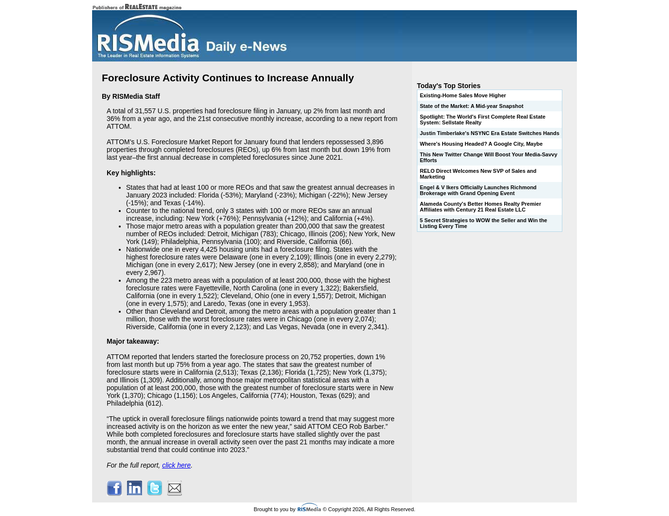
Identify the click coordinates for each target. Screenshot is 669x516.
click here (176, 465)
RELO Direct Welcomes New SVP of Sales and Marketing (478, 174)
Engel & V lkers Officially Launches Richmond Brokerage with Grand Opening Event (478, 190)
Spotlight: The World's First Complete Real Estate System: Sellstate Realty (482, 119)
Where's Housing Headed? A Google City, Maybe (481, 144)
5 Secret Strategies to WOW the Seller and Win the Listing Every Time (483, 223)
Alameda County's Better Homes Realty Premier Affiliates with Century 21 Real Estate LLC (480, 206)
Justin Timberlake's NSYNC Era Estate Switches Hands (489, 133)
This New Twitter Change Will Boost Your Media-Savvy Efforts (489, 157)
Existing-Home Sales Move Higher (463, 95)
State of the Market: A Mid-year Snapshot (472, 106)
